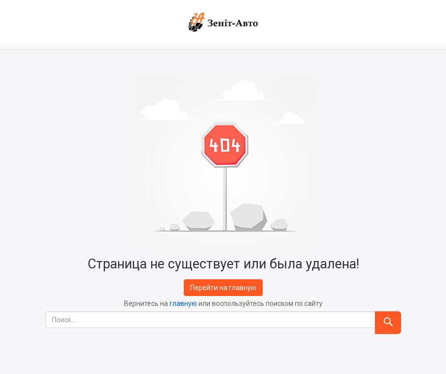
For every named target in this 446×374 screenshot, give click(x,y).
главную (183, 303)
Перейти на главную (223, 288)
